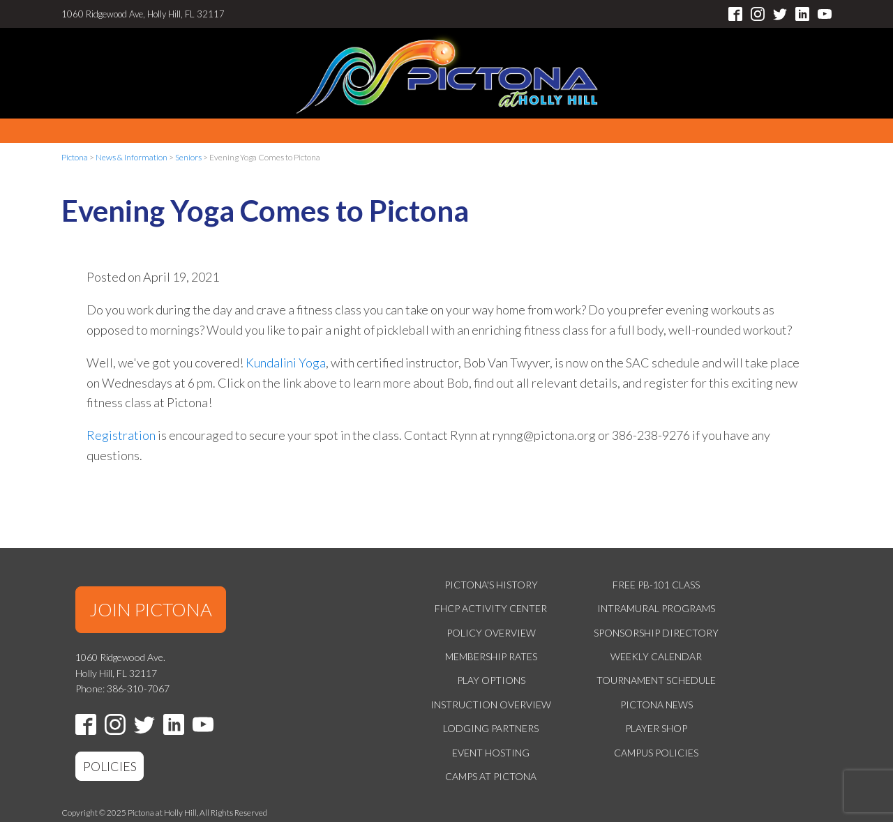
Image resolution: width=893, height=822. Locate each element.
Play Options (491, 680)
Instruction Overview (490, 704)
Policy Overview (491, 633)
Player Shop (656, 728)
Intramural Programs (656, 608)
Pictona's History (491, 585)
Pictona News (656, 704)
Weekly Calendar (656, 656)
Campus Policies (656, 753)
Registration (121, 435)
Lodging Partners (491, 728)
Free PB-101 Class (656, 585)
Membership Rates (491, 656)
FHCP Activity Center (491, 608)
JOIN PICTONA (150, 609)
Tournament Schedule (656, 680)
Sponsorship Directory (656, 633)
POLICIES (110, 766)
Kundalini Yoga (286, 362)
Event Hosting (491, 753)
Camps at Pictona (490, 776)
